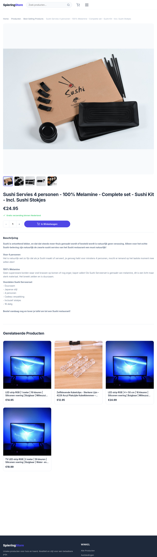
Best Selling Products (33, 18)
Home (6, 18)
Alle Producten (88, 550)
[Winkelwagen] (78, 5)
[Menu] (87, 5)
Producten (16, 18)
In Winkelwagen (47, 224)
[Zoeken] (68, 5)
